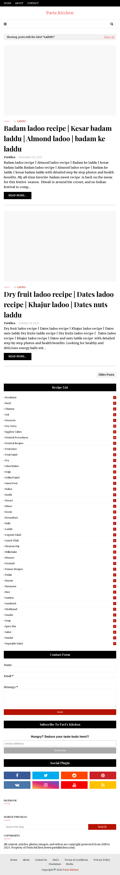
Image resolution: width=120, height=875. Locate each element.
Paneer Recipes (60, 569)
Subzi (60, 632)
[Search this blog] (46, 827)
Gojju (60, 471)
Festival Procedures (60, 437)
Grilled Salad (60, 477)
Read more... (18, 195)
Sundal (60, 637)
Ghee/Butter (60, 466)
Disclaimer (55, 864)
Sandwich (60, 603)
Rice (60, 592)
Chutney (60, 408)
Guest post (60, 483)
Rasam (60, 580)
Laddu (60, 529)
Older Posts (106, 374)
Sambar (60, 597)
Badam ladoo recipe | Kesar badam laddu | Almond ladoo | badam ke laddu (58, 138)
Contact (33, 3)
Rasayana (60, 586)
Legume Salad (60, 534)
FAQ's (56, 859)
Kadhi (60, 494)
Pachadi (60, 563)
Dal (60, 414)
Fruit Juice (60, 449)
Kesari (60, 500)
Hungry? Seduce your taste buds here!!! (60, 736)
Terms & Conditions (76, 859)
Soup (60, 620)
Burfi (60, 403)
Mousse (60, 557)
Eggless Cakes (60, 431)
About (19, 3)
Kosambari (60, 517)
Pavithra (9, 157)
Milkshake (60, 552)
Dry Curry (60, 426)
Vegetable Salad (60, 643)
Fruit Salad (60, 454)
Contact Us (41, 859)
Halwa (60, 489)
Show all (109, 37)
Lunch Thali (60, 540)
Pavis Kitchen (60, 12)
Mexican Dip (60, 546)
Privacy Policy (102, 859)
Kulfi (60, 523)
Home (7, 3)
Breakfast (60, 397)
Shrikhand (60, 609)
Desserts (60, 420)
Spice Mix (60, 626)
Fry (60, 460)
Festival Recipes (60, 443)
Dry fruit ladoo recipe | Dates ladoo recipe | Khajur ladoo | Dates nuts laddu (59, 304)
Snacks (60, 614)
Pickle (60, 574)
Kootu (60, 511)
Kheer (60, 506)
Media (69, 864)
